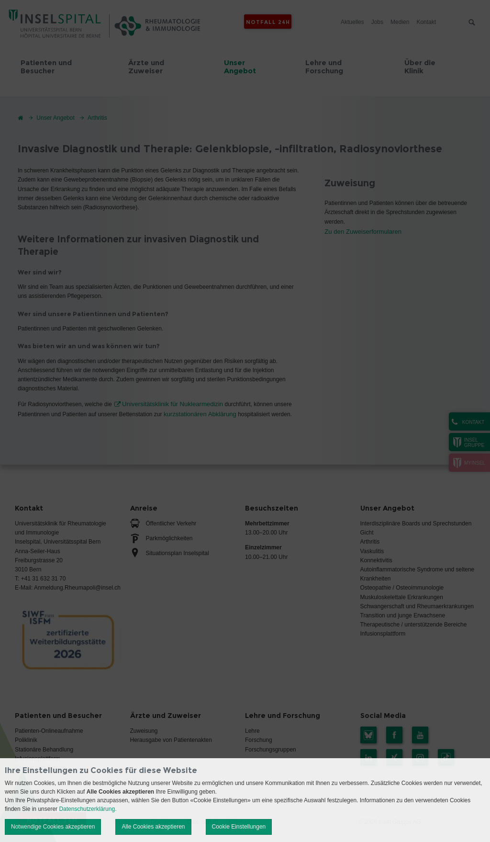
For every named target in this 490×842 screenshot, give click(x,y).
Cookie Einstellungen (239, 826)
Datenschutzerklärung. (87, 809)
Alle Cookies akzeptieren (153, 826)
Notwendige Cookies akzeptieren (53, 826)
